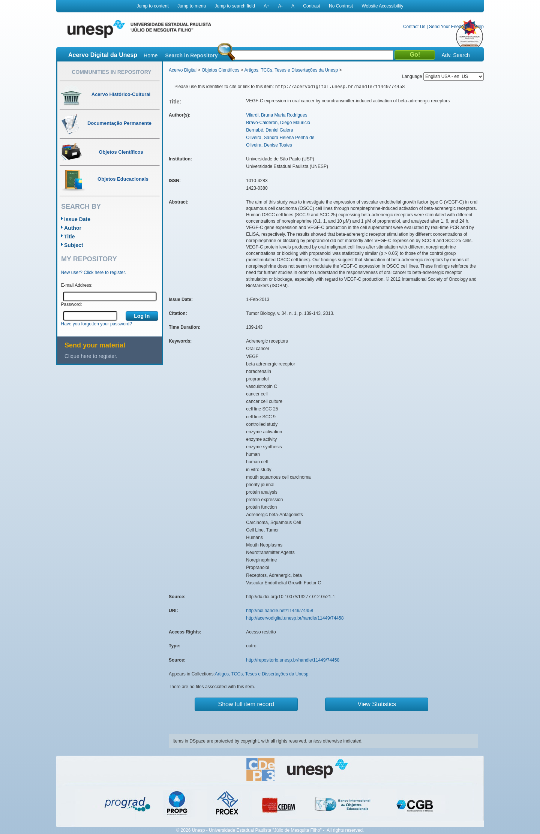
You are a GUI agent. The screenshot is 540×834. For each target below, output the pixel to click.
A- (280, 6)
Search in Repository (191, 55)
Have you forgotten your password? (96, 323)
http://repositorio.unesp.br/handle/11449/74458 (292, 660)
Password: (71, 304)
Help (479, 26)
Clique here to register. (90, 356)
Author (72, 228)
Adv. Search (455, 55)
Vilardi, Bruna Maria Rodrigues (276, 115)
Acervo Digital (182, 70)
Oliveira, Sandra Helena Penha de (280, 137)
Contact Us (414, 26)
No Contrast (341, 6)
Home (151, 55)
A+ (266, 6)
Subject (73, 245)
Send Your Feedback (450, 26)
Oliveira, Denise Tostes (269, 145)
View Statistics (377, 704)
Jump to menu (191, 6)
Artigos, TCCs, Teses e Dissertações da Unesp (291, 70)
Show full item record (246, 704)
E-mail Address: (77, 285)
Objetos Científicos (221, 70)
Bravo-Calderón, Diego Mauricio (278, 122)
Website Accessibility (382, 6)
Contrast (311, 6)
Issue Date (77, 219)
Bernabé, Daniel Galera (269, 130)
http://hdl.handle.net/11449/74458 (279, 610)
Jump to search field (235, 6)
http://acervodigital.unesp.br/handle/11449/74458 (295, 618)
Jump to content (152, 6)
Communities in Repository (111, 72)
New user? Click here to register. (93, 272)
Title (69, 237)
